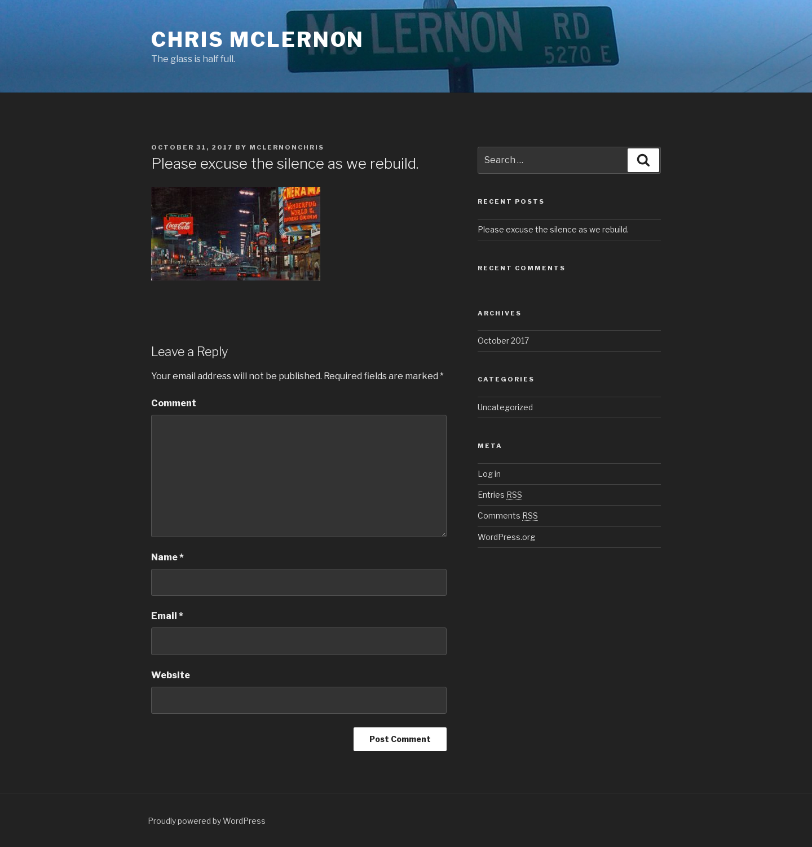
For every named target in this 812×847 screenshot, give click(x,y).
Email (167, 616)
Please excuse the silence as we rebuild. (553, 229)
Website (170, 675)
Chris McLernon (257, 39)
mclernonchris (286, 147)
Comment (173, 403)
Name (167, 557)
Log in (489, 474)
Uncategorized (505, 407)
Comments (508, 515)
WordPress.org (506, 537)
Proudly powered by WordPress (207, 821)
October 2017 (503, 340)
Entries (500, 494)
